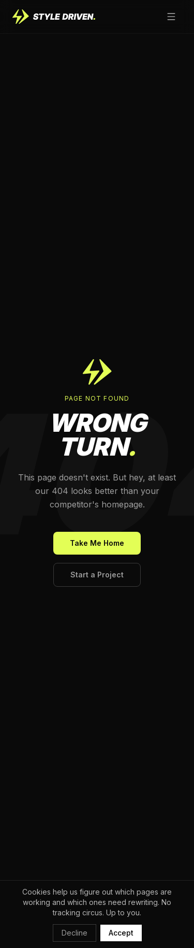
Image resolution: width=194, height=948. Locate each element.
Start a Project (97, 574)
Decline (74, 932)
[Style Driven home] (53, 16)
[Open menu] (171, 16)
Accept (121, 932)
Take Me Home (97, 543)
